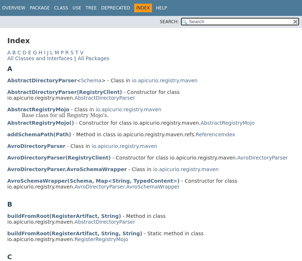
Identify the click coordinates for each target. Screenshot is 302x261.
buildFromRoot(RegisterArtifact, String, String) (74, 233)
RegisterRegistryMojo (101, 239)
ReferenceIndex (215, 134)
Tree (91, 8)
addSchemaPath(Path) (39, 134)
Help (161, 8)
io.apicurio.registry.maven (165, 80)
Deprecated (115, 8)
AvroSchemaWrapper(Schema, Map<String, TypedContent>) (93, 181)
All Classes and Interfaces (40, 58)
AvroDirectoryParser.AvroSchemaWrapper (67, 169)
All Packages (93, 58)
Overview (13, 8)
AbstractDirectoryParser (42, 80)
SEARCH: (169, 21)
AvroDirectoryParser (36, 146)
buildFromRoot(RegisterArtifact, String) (64, 216)
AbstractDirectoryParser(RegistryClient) (64, 92)
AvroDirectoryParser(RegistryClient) (59, 158)
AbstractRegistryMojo (38, 109)
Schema (91, 80)
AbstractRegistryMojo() (40, 123)
